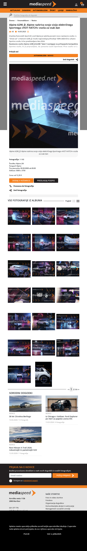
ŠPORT (53, 10)
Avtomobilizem (23, 20)
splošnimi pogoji (31, 480)
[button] (82, 4)
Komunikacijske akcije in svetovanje (60, 506)
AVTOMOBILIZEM (40, 10)
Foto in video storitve (54, 497)
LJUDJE (61, 10)
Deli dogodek (68, 59)
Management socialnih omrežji (58, 508)
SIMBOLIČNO (71, 10)
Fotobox (49, 500)
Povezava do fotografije (23, 186)
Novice (34, 20)
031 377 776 (13, 508)
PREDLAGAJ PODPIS (46, 180)
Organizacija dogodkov (55, 503)
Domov (12, 20)
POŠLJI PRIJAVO (65, 475)
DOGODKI (26, 10)
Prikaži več (13, 51)
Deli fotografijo (20, 190)
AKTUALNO (15, 10)
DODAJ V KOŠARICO (21, 180)
